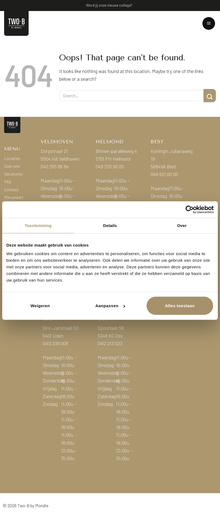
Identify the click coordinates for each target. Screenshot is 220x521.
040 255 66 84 (55, 166)
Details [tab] (110, 225)
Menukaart (13, 197)
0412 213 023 (110, 343)
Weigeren (40, 305)
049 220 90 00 (110, 166)
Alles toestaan (180, 305)
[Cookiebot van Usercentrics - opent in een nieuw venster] (190, 209)
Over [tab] (182, 225)
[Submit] (210, 95)
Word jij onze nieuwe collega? (109, 5)
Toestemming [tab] (38, 225)
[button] (208, 23)
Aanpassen (110, 305)
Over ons (12, 166)
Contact (11, 189)
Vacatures (13, 173)
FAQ (7, 181)
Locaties (12, 158)
